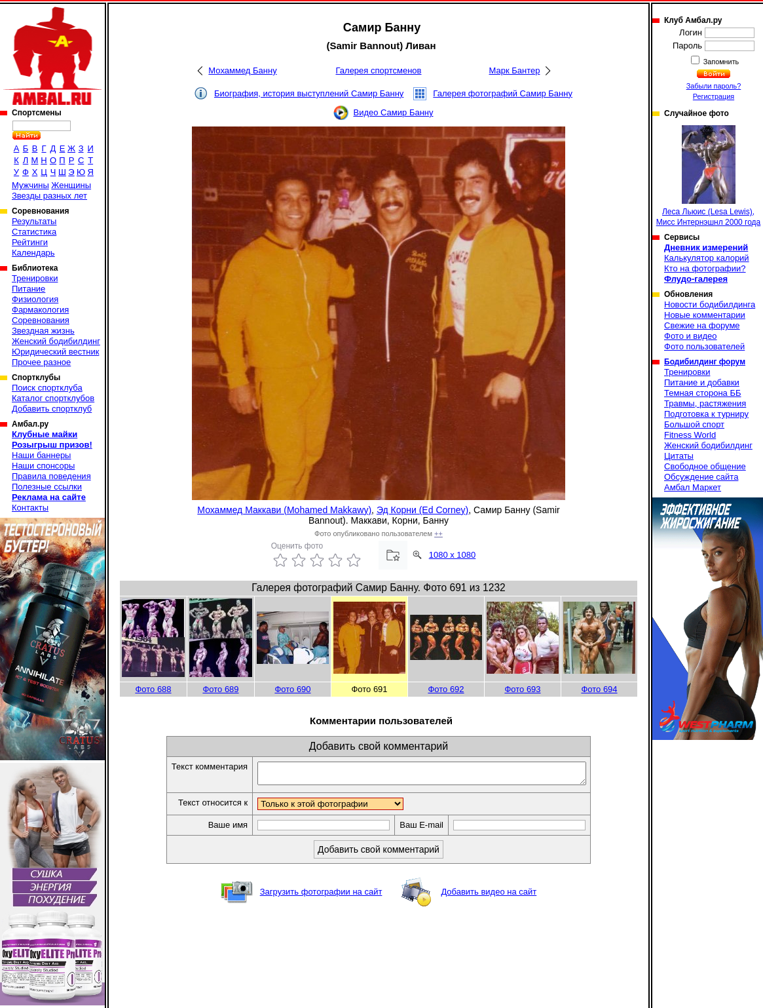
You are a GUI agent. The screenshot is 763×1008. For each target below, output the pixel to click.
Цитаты (679, 456)
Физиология (35, 299)
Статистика (34, 232)
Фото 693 (522, 689)
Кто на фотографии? (705, 268)
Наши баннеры (41, 455)
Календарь (33, 253)
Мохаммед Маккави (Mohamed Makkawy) (284, 510)
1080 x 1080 (452, 555)
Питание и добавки (701, 382)
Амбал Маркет (692, 487)
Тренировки (35, 278)
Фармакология (40, 310)
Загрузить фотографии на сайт (321, 896)
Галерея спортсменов (379, 70)
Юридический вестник (55, 352)
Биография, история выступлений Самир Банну (308, 93)
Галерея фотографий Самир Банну (502, 93)
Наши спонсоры (43, 466)
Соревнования (40, 320)
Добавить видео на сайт (488, 896)
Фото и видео (690, 336)
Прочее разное (41, 362)
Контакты (30, 508)
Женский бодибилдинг (56, 341)
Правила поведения (51, 476)
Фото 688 (153, 689)
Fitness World (690, 435)
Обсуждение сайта (701, 477)
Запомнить (720, 62)
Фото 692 (446, 689)
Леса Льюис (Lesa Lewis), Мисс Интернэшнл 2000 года (708, 176)
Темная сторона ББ (702, 393)
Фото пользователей (704, 346)
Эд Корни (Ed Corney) (422, 510)
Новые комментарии (704, 315)
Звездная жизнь (43, 331)
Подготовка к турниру (706, 414)
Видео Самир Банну (393, 112)
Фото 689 (220, 689)
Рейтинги (30, 242)
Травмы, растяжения (705, 403)
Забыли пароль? (713, 86)
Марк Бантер (514, 70)
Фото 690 (292, 689)
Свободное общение (705, 466)
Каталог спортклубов (53, 398)
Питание (28, 289)
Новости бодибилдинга (709, 304)
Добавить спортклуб (52, 409)
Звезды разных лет (49, 196)
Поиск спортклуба (47, 388)
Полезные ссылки (47, 487)
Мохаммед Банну (242, 70)
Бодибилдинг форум (704, 361)
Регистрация (713, 96)
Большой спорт (694, 424)
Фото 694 (599, 689)
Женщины (71, 185)
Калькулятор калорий (706, 258)
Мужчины (30, 185)
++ (438, 533)
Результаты (34, 221)
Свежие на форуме (702, 325)
